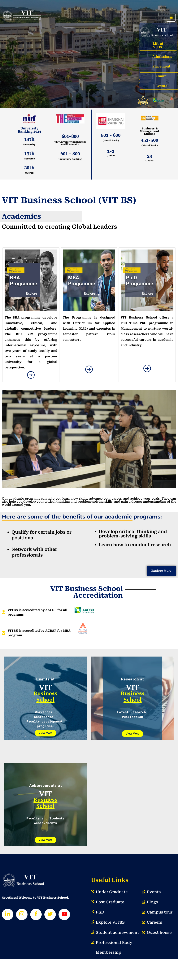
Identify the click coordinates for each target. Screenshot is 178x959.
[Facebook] (36, 914)
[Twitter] (50, 914)
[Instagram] (22, 914)
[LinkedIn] (7, 914)
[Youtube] (64, 914)
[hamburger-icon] (171, 18)
